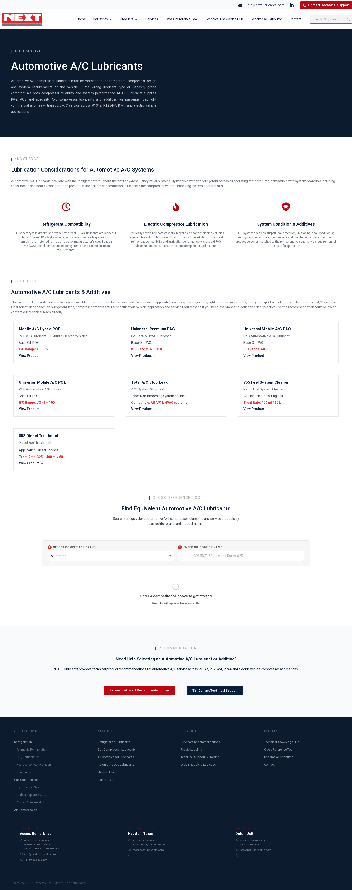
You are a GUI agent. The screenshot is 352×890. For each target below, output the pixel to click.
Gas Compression (26, 780)
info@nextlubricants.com (38, 854)
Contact (269, 765)
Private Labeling (191, 750)
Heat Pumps (25, 772)
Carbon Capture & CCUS (32, 795)
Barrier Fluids (106, 780)
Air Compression (25, 810)
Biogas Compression (30, 803)
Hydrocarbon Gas (28, 787)
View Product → (31, 352)
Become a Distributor (278, 757)
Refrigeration (23, 742)
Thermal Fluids (107, 772)
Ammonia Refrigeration (32, 750)
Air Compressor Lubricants (116, 757)
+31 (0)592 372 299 (33, 860)
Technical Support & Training (200, 757)
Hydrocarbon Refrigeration (34, 765)
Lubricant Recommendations (200, 742)
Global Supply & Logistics (198, 765)
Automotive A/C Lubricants (116, 765)
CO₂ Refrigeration (28, 757)
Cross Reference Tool (278, 750)
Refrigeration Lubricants (114, 742)
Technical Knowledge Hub (281, 742)
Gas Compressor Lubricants (117, 750)
